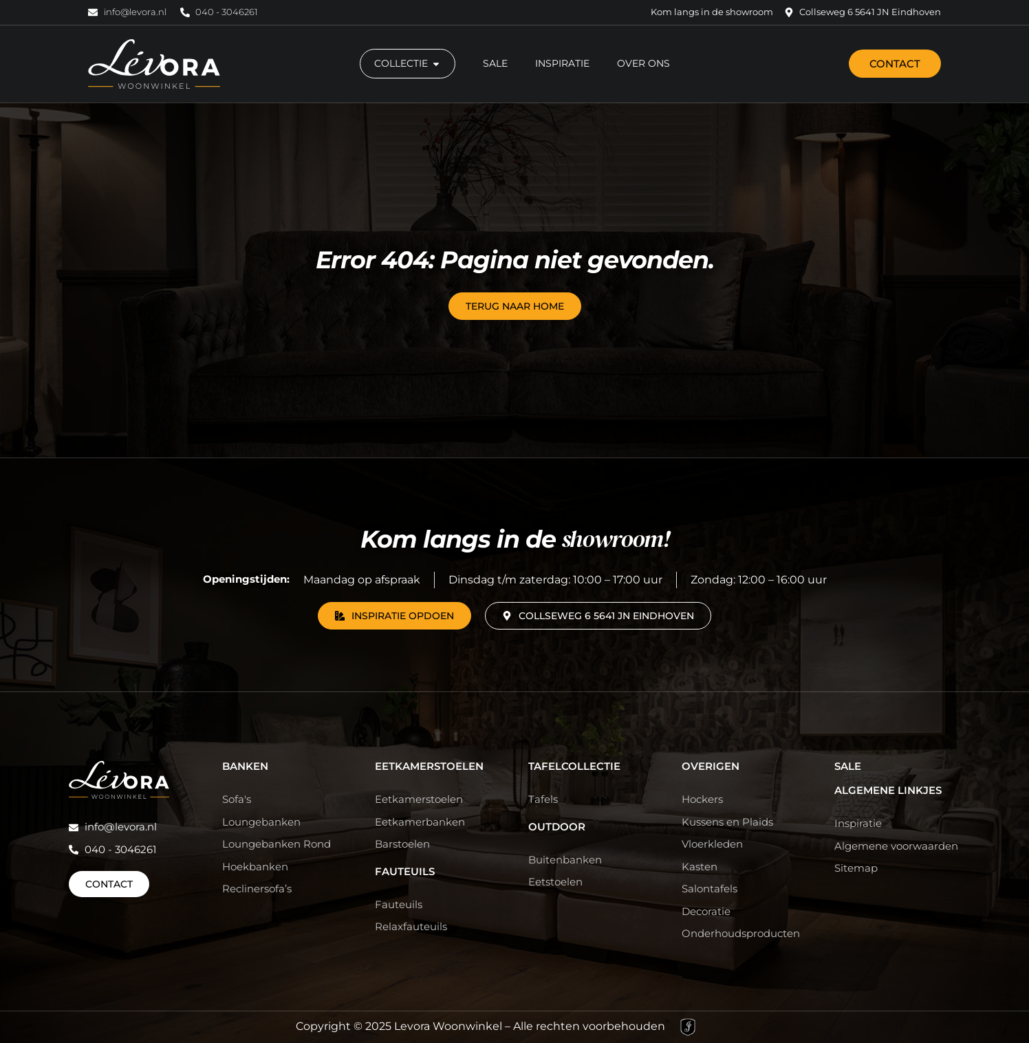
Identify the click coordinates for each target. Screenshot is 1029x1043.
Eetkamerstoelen (429, 766)
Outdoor (556, 826)
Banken (245, 766)
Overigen (710, 766)
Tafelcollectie (574, 766)
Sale (847, 766)
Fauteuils (405, 871)
